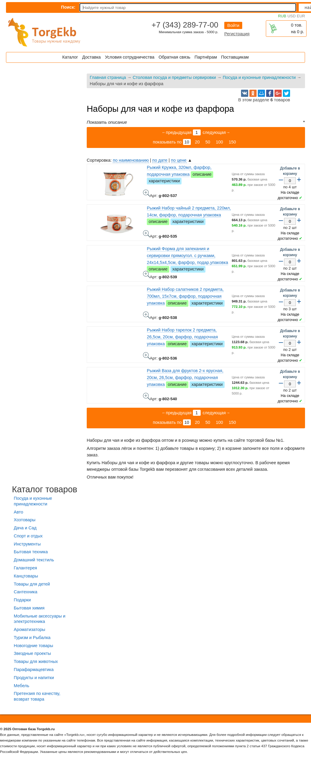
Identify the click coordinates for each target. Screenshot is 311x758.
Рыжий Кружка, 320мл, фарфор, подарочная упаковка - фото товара (146, 193)
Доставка (91, 57)
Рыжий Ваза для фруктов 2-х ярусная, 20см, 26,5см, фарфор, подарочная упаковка (185, 377)
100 (219, 142)
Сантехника (25, 591)
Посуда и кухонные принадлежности (259, 77)
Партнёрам (206, 57)
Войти (233, 25)
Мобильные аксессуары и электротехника (39, 619)
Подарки (22, 599)
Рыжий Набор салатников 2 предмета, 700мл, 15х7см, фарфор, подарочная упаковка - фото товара (146, 315)
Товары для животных (36, 661)
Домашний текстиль (34, 559)
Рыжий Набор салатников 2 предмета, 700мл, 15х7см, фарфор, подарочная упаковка (185, 296)
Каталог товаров (44, 489)
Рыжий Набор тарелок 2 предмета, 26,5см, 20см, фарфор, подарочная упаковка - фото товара (146, 356)
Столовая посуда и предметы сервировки (174, 77)
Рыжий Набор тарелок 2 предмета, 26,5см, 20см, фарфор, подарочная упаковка (182, 337)
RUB (282, 16)
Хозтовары (24, 519)
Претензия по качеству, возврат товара (37, 696)
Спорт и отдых (28, 536)
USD (291, 16)
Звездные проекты (32, 653)
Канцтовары (26, 576)
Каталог (70, 57)
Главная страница (108, 77)
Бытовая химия (29, 608)
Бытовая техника (31, 551)
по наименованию (131, 160)
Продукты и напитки (34, 677)
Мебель (21, 685)
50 (207, 142)
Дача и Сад (25, 527)
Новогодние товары (33, 645)
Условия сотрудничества (129, 57)
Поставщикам (235, 57)
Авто (18, 512)
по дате (159, 160)
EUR (301, 16)
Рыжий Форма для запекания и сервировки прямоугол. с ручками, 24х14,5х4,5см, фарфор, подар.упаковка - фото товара (146, 274)
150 (232, 142)
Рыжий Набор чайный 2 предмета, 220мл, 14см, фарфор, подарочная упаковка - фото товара (146, 234)
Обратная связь (174, 57)
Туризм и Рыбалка (32, 637)
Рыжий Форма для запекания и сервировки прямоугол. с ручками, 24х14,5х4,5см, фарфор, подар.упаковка (187, 255)
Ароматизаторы (29, 629)
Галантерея (25, 568)
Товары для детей (32, 584)
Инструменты (27, 544)
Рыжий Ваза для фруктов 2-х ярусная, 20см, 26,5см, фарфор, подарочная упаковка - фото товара (146, 396)
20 (197, 142)
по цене (179, 160)
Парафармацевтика (34, 669)
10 (187, 142)
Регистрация (236, 33)
